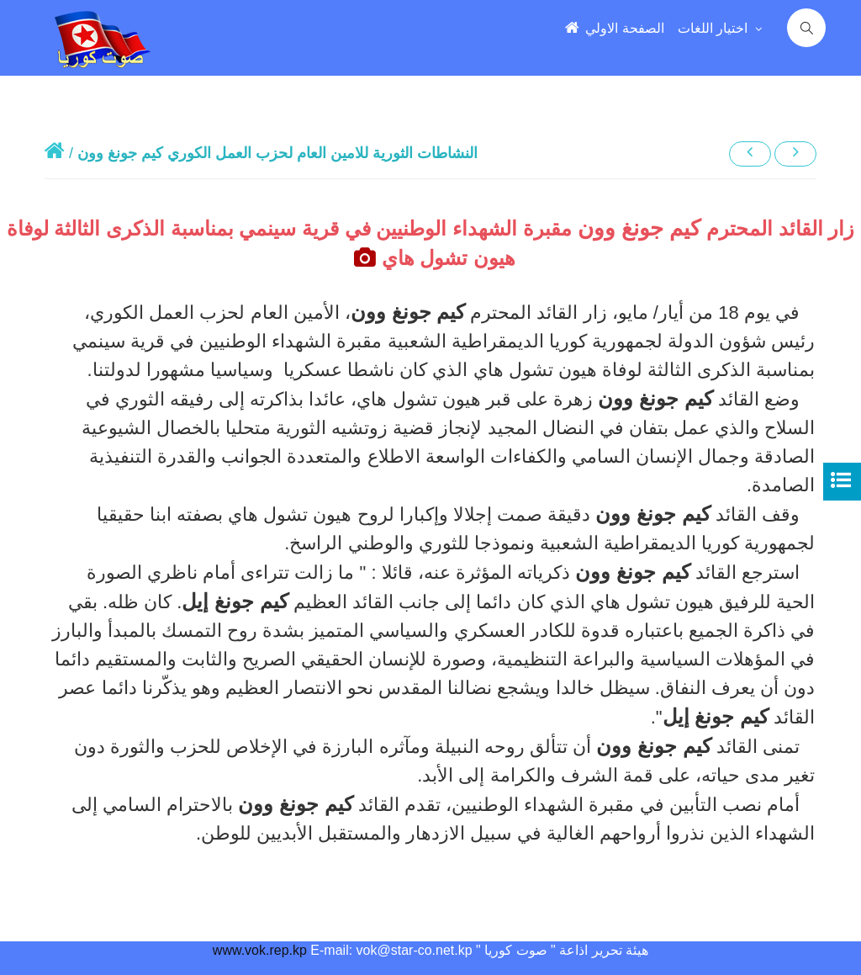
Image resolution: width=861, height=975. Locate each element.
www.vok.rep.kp (260, 950)
